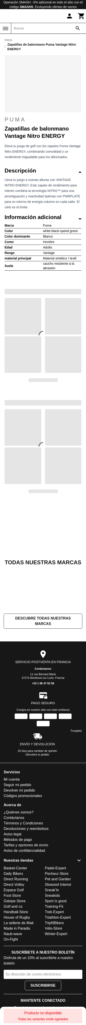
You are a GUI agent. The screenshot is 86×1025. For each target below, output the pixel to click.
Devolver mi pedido (19, 790)
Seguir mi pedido (17, 785)
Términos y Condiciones (23, 823)
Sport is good (56, 901)
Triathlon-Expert (58, 917)
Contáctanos (43, 668)
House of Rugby (17, 917)
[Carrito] (81, 16)
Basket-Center (15, 868)
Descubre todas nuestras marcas (43, 621)
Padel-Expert (55, 868)
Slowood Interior (58, 884)
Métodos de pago (18, 840)
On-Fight (11, 939)
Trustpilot (76, 730)
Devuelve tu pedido (37, 754)
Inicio (8, 40)
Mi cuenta (11, 779)
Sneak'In (52, 890)
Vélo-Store (53, 928)
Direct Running (16, 879)
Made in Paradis (17, 928)
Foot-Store (12, 895)
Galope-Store (14, 901)
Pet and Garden (58, 879)
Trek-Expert (54, 912)
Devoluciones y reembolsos (26, 829)
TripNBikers (54, 923)
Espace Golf (14, 890)
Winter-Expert (56, 934)
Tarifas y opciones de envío (26, 845)
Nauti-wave (13, 934)
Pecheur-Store (57, 874)
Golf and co (13, 906)
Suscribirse (43, 985)
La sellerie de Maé (19, 923)
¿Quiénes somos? (18, 812)
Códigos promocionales (23, 796)
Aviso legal (12, 834)
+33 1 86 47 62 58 (43, 683)
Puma (43, 119)
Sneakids (52, 895)
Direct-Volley (14, 884)
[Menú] (5, 28)
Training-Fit (54, 906)
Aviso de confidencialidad (24, 850)
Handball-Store (16, 912)
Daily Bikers (13, 874)
